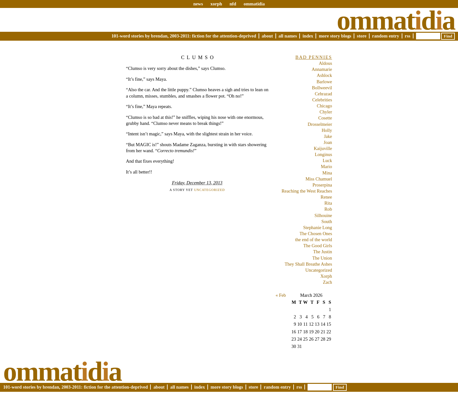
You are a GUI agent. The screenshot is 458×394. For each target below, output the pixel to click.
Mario (326, 166)
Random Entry (385, 35)
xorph (216, 3)
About (267, 35)
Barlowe (324, 81)
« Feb (280, 295)
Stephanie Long (317, 227)
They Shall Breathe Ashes (308, 264)
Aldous (325, 63)
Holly (327, 130)
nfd (233, 3)
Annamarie (322, 69)
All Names (288, 35)
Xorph (326, 276)
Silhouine (323, 215)
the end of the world (313, 239)
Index (307, 35)
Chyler (326, 111)
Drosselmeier (320, 124)
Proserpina (322, 184)
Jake (328, 136)
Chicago (324, 105)
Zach (327, 282)
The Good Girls (317, 245)
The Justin (322, 251)
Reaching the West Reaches (306, 191)
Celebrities (322, 99)
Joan (328, 142)
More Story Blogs (335, 35)
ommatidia (254, 3)
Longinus (323, 154)
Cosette (325, 117)
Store (361, 35)
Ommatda (396, 20)
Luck (327, 160)
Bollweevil (322, 87)
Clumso (198, 57)
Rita (328, 203)
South (326, 221)
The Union (322, 258)
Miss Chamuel (318, 178)
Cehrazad (323, 93)
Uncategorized (209, 190)
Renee (326, 197)
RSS (408, 35)
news (198, 3)
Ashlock (324, 75)
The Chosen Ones (316, 233)
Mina (327, 172)
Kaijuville (323, 148)
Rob (328, 209)
